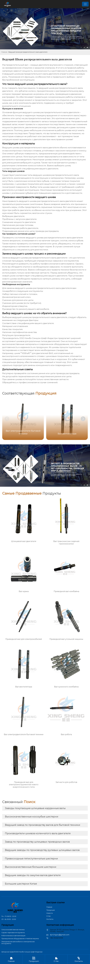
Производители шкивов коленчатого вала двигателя (38, 833)
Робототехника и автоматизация (13, 935)
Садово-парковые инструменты (13, 932)
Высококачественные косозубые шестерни (31, 816)
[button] (83, 418)
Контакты (49, 919)
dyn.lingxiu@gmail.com (59, 935)
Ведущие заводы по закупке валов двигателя (33, 875)
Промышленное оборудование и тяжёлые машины (20, 938)
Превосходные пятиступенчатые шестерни (31, 858)
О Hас (48, 916)
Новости (49, 913)
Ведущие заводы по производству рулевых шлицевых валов (42, 850)
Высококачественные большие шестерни (30, 866)
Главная (4, 52)
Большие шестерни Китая (21, 883)
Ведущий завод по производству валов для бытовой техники (42, 825)
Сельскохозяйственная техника (12, 929)
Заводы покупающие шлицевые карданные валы (35, 808)
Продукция (50, 910)
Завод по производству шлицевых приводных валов (37, 841)
